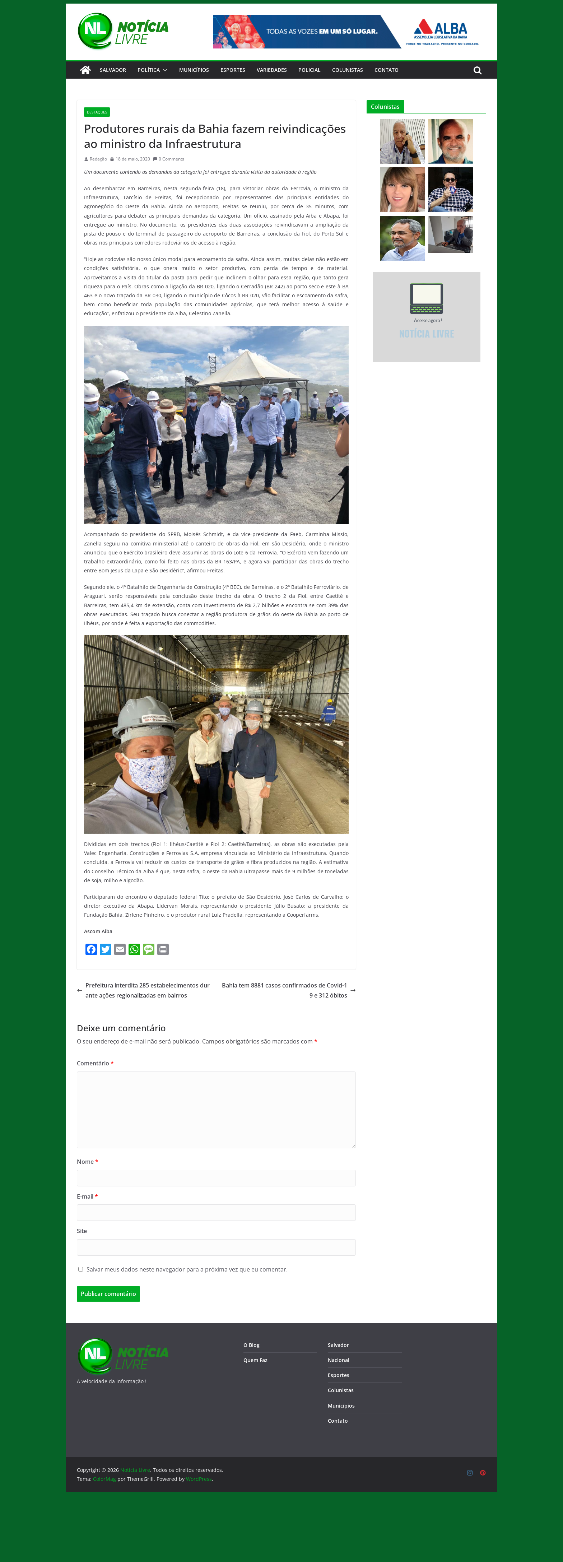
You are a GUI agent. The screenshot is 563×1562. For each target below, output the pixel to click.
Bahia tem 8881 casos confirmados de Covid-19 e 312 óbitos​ (289, 990)
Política (149, 69)
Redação (98, 159)
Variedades (272, 69)
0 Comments (168, 159)
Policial (309, 69)
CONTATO (386, 69)
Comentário (95, 1063)
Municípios (194, 69)
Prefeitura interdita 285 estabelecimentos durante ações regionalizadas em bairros (143, 990)
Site (82, 1231)
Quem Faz (255, 1360)
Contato (338, 1420)
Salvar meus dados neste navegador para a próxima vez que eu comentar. (187, 1269)
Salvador (113, 69)
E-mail (87, 1196)
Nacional (338, 1360)
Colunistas (347, 69)
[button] (164, 70)
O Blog (251, 1345)
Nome (87, 1162)
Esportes (232, 69)
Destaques (97, 112)
